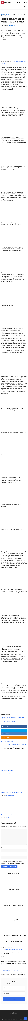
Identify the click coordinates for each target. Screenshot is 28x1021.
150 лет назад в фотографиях (10, 957)
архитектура (8, 721)
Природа (8, 771)
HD (4, 721)
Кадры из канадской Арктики (14, 918)
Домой (2, 14)
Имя (2, 846)
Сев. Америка (9, 816)
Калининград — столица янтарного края (14, 904)
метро (13, 721)
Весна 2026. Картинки (14, 888)
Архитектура (8, 14)
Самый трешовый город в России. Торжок (12, 969)
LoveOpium (6, 2)
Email (2, 853)
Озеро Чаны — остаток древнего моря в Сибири (14, 934)
